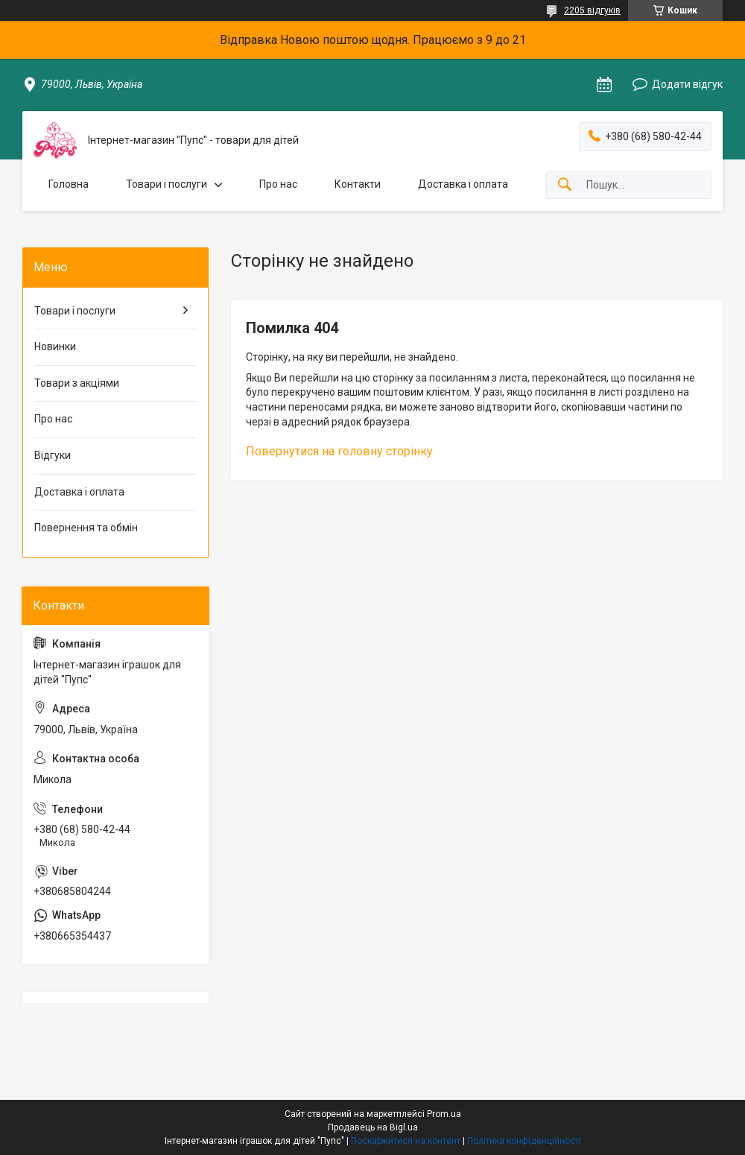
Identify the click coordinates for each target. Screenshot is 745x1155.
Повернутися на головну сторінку (339, 451)
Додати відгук (687, 84)
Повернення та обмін (86, 528)
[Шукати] (564, 185)
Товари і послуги (166, 184)
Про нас (278, 184)
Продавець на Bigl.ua (373, 1127)
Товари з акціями (76, 383)
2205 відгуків (592, 10)
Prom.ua (444, 1114)
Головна (68, 184)
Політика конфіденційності (524, 1141)
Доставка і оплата (463, 184)
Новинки (55, 346)
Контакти (358, 184)
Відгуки (52, 455)
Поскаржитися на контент (405, 1141)
